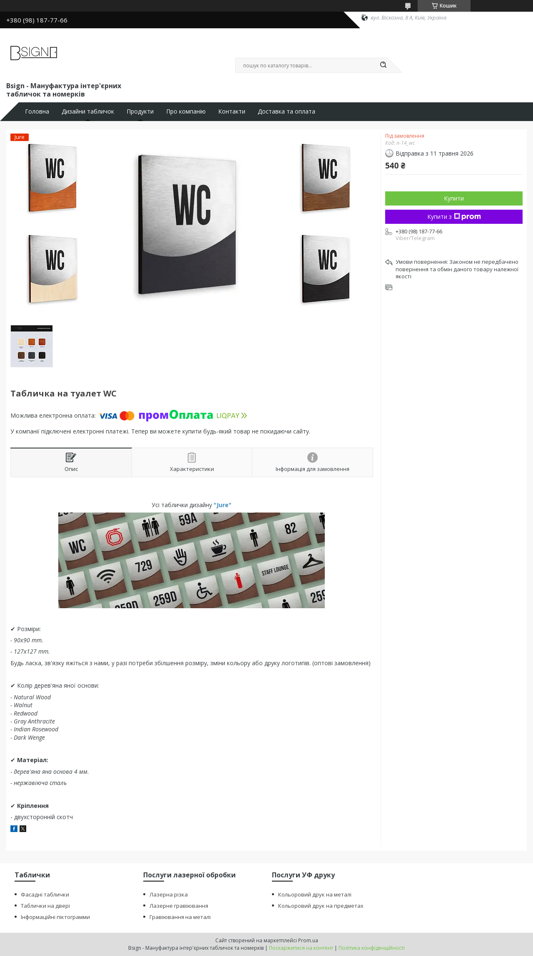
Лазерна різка (168, 894)
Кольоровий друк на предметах (321, 905)
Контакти (231, 111)
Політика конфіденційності (372, 947)
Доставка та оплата (286, 111)
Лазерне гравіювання (178, 905)
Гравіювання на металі (180, 917)
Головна (37, 111)
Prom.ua (308, 940)
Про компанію (186, 111)
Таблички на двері (45, 905)
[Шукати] (383, 65)
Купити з (454, 216)
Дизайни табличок (88, 111)
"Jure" (223, 505)
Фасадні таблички (45, 894)
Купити (454, 198)
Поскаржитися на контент (301, 947)
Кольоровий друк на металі (314, 894)
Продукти (140, 111)
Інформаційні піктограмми (55, 917)
